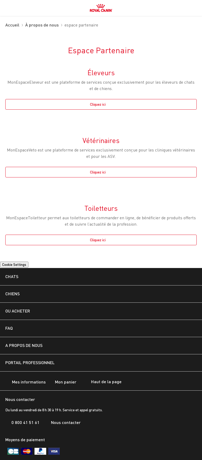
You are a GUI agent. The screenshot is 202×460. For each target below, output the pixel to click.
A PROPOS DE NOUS (23, 345)
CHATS (11, 276)
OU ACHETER (17, 310)
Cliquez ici (98, 104)
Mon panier (62, 382)
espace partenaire (81, 25)
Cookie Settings (14, 264)
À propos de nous (42, 25)
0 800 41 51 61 (22, 422)
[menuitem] (7, 8)
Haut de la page (102, 382)
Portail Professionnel (30, 362)
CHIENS (12, 293)
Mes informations (25, 382)
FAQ (9, 328)
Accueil (12, 25)
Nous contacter (63, 422)
